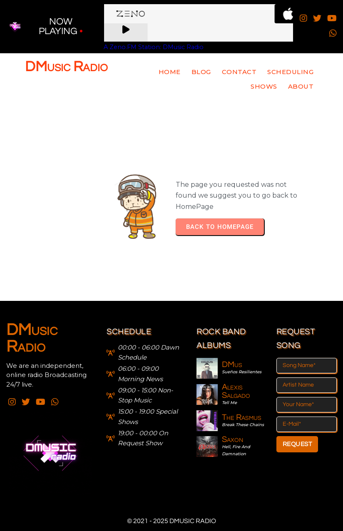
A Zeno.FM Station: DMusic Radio (154, 47)
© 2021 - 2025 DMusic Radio (171, 521)
